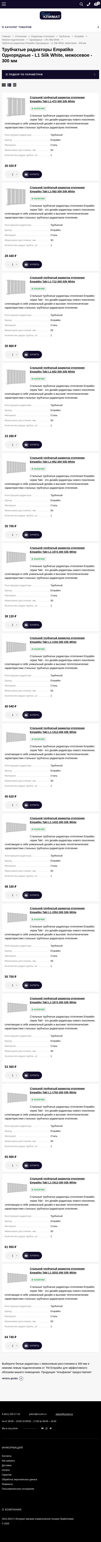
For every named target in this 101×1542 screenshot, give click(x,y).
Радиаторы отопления (42, 36)
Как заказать (8, 1460)
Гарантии (6, 1474)
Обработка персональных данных (19, 1479)
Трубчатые (64, 36)
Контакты (7, 1456)
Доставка (7, 1465)
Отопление (21, 36)
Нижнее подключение (13, 39)
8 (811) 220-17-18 (11, 1414)
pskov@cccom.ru (64, 1414)
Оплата (6, 1470)
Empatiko (79, 36)
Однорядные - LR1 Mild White (44, 39)
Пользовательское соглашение (18, 1489)
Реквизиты (7, 1484)
